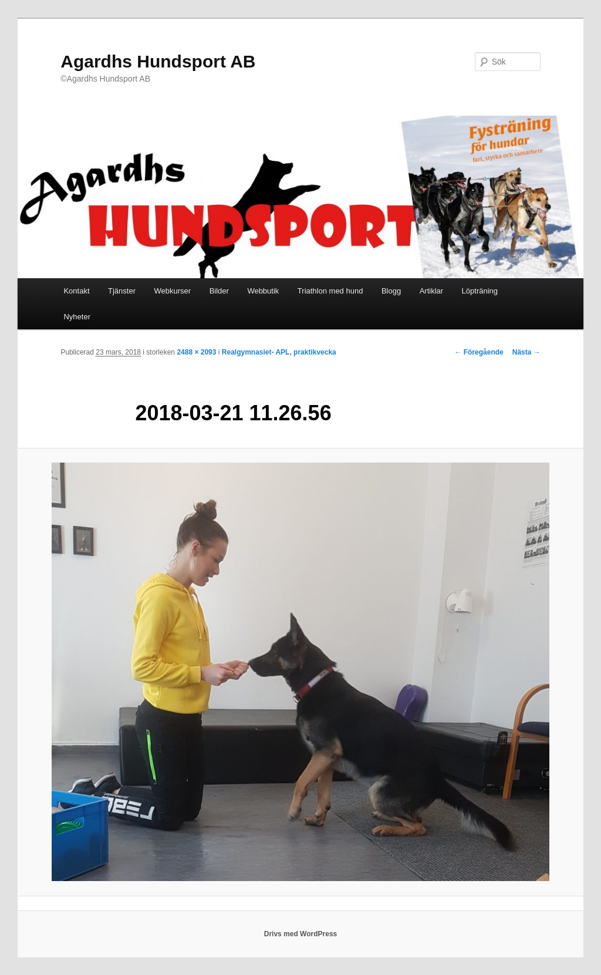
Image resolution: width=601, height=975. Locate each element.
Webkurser (172, 290)
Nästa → (526, 352)
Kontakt (76, 290)
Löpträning (480, 290)
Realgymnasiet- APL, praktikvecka (279, 352)
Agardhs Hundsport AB (157, 61)
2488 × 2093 (196, 352)
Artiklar (431, 290)
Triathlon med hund (330, 290)
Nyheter (76, 316)
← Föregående (478, 352)
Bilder (219, 290)
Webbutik (263, 290)
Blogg (391, 290)
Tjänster (122, 290)
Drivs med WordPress (300, 934)
